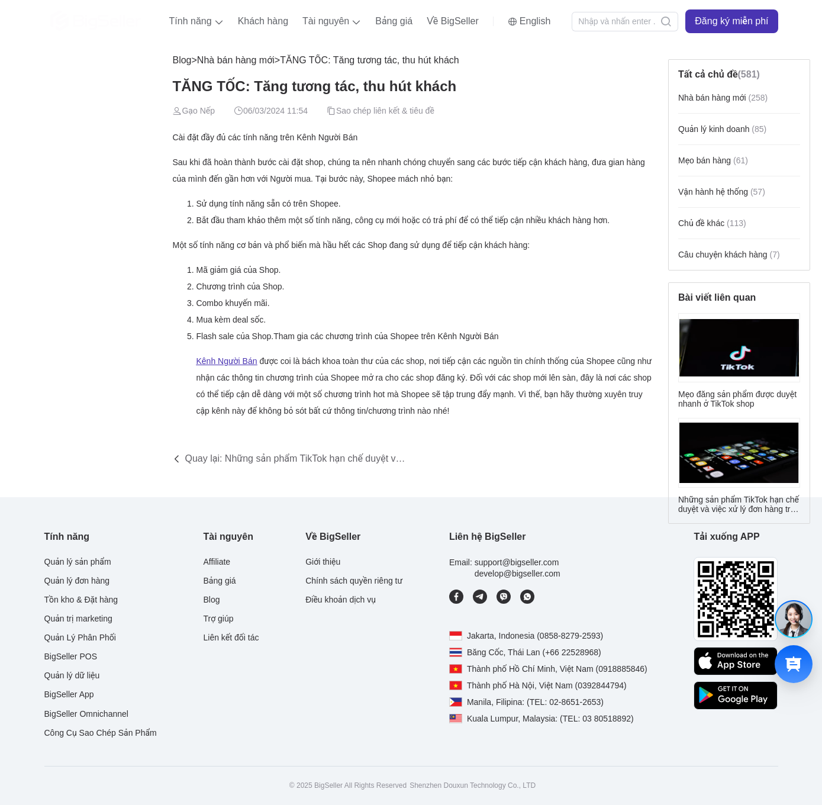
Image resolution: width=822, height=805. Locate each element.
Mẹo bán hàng (713, 160)
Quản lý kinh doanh (722, 129)
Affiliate (216, 561)
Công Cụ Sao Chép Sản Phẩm (100, 733)
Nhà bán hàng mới (236, 60)
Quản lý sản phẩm (77, 561)
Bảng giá (393, 21)
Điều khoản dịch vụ (340, 599)
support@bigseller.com (517, 562)
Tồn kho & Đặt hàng (81, 599)
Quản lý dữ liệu (72, 675)
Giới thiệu (322, 561)
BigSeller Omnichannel (86, 714)
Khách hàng (263, 21)
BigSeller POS (70, 656)
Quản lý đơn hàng (77, 580)
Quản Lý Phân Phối (80, 637)
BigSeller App (69, 694)
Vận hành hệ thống (721, 192)
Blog (181, 60)
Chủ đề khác (712, 223)
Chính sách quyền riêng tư (353, 580)
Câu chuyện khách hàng (729, 254)
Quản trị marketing (78, 618)
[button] (196, 21)
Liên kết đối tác (231, 637)
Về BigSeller (453, 21)
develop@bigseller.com (517, 573)
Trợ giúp (218, 618)
